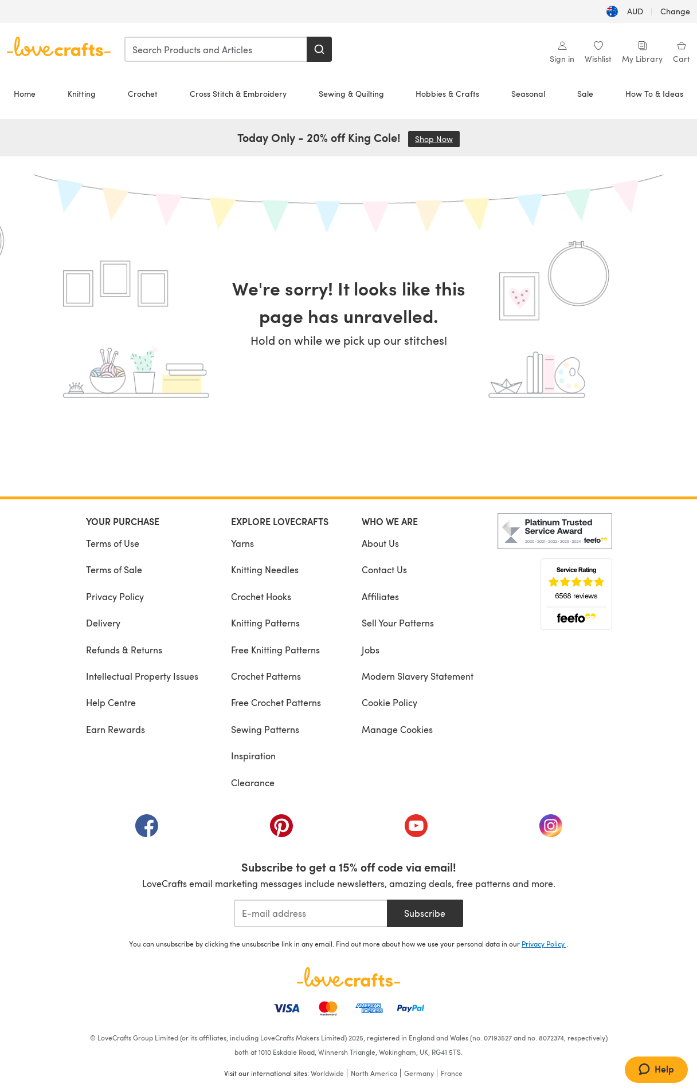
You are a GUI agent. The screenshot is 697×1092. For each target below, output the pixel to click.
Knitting (82, 93)
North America (374, 1073)
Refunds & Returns (124, 650)
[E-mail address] (310, 913)
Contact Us (384, 569)
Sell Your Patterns (398, 623)
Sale (585, 93)
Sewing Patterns (265, 729)
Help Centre (111, 702)
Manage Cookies (397, 729)
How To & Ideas (654, 93)
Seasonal (528, 93)
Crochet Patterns (266, 676)
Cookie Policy (389, 702)
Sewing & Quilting (351, 93)
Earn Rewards (115, 729)
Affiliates (380, 596)
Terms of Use (112, 543)
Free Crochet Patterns (276, 702)
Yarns (242, 543)
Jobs (370, 650)
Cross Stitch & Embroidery (238, 93)
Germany (419, 1073)
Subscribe (424, 913)
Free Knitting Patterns (275, 650)
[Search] (319, 49)
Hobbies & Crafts (447, 93)
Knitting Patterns (265, 623)
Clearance (253, 782)
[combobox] (216, 49)
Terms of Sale (114, 569)
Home (25, 93)
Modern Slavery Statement (417, 676)
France (452, 1073)
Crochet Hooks (261, 596)
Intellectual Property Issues (142, 676)
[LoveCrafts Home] (348, 977)
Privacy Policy (115, 596)
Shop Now (437, 138)
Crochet (143, 93)
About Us (380, 543)
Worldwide (327, 1073)
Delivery (103, 623)
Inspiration (253, 756)
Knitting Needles (265, 569)
